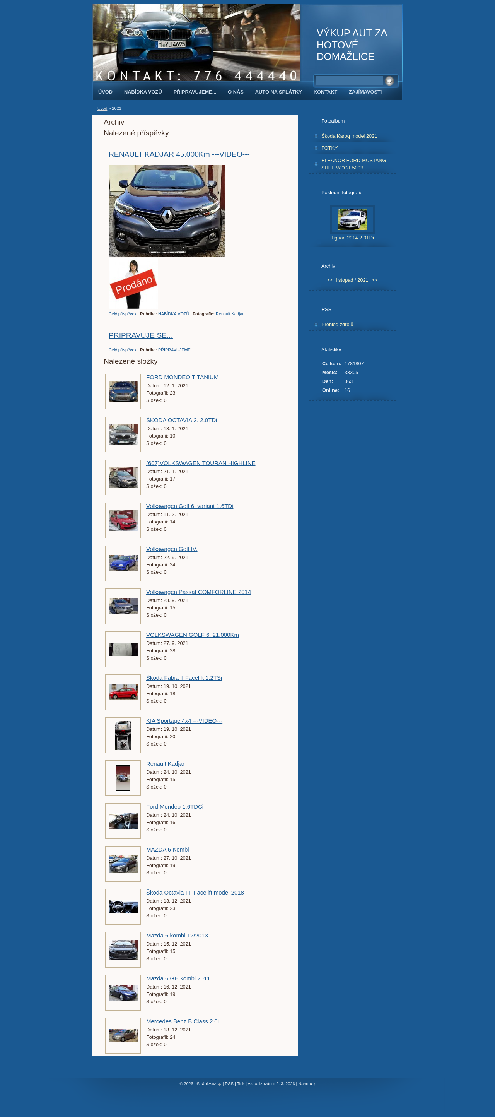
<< (330, 280)
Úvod (105, 92)
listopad (344, 280)
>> (374, 280)
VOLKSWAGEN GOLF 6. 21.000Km (192, 634)
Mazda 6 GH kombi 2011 (178, 978)
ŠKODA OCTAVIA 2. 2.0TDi (181, 420)
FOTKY (329, 148)
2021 (362, 280)
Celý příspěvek (123, 313)
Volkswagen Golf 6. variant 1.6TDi (189, 506)
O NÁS (236, 92)
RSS (229, 1083)
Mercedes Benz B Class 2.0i (182, 1021)
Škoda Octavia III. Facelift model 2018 (195, 892)
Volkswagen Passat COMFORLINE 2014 (198, 591)
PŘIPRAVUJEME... (195, 92)
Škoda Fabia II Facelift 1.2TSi (184, 677)
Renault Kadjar (230, 313)
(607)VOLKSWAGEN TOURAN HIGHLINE (201, 463)
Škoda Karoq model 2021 (349, 136)
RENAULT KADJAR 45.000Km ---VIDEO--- (179, 154)
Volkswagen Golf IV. (172, 549)
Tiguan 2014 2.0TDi (352, 238)
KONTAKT (326, 92)
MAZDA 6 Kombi (167, 849)
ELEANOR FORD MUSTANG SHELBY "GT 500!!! (353, 164)
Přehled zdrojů (337, 324)
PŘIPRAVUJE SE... (141, 335)
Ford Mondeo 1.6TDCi (174, 806)
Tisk (241, 1083)
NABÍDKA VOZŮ (143, 92)
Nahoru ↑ (306, 1083)
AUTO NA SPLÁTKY (278, 92)
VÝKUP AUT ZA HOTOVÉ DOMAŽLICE (352, 44)
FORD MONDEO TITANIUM (182, 377)
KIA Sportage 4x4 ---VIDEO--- (184, 720)
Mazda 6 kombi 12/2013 (177, 935)
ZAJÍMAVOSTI (365, 92)
